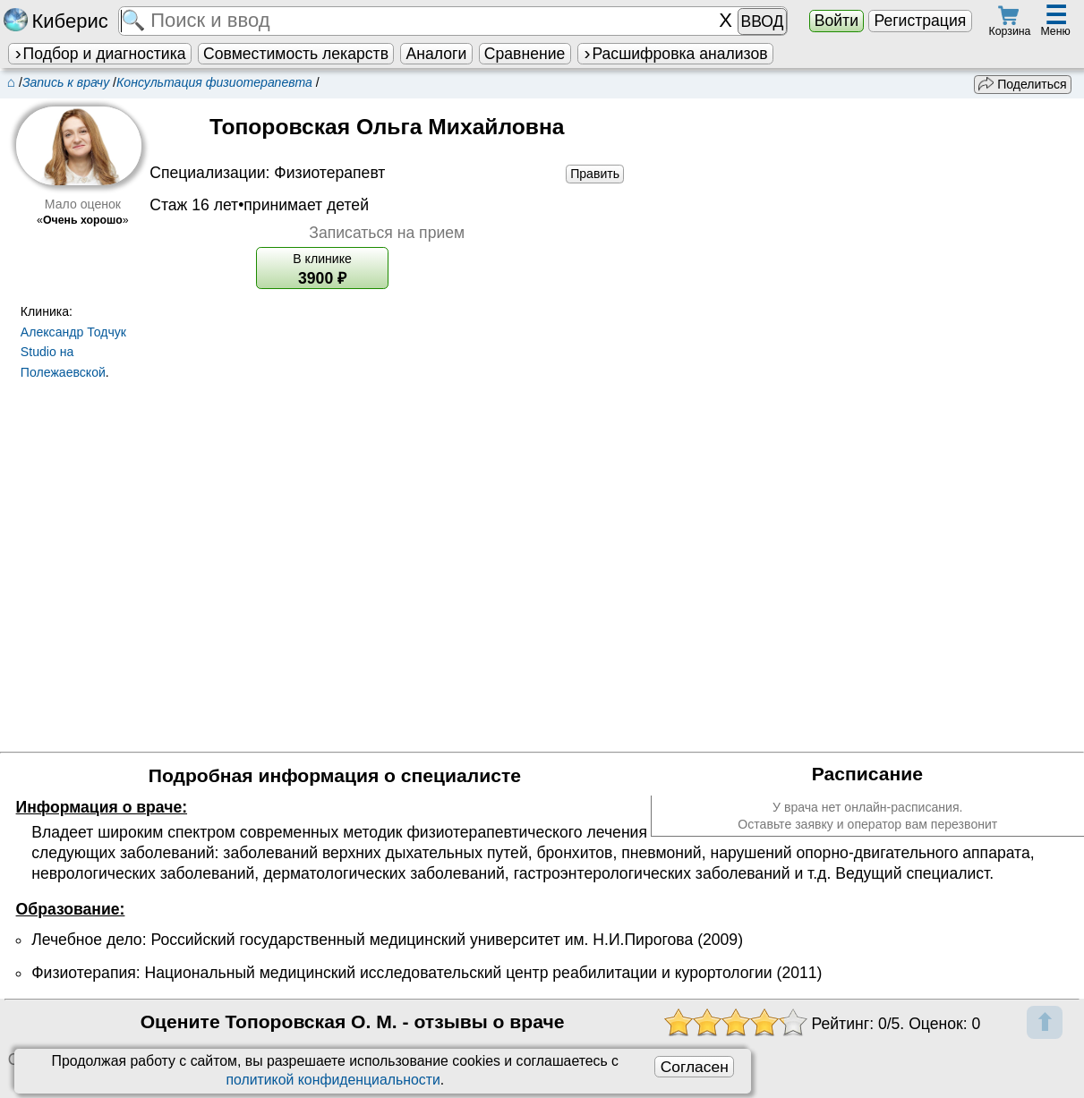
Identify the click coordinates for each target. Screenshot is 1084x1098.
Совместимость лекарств (295, 54)
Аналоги (436, 54)
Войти (836, 21)
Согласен (695, 1067)
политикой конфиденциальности (333, 1079)
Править (594, 173)
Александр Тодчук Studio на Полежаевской (73, 352)
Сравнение (524, 54)
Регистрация (920, 21)
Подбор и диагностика (99, 54)
